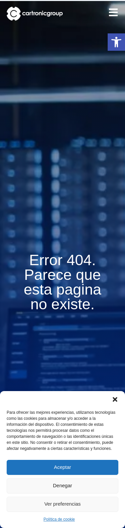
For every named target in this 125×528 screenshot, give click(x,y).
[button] (116, 42)
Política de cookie (59, 519)
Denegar (62, 485)
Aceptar (62, 467)
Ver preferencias (62, 504)
